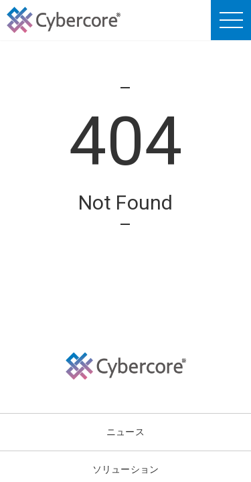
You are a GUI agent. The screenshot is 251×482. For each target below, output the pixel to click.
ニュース (125, 431)
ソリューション (125, 469)
